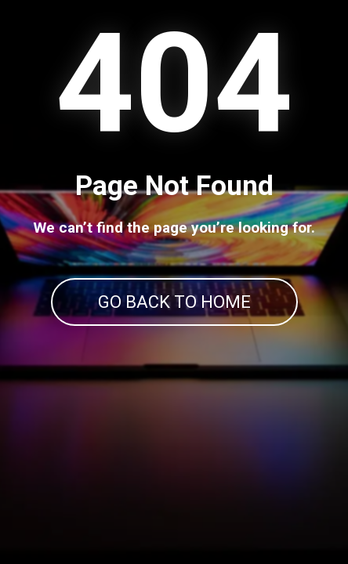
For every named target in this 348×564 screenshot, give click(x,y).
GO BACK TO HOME (174, 302)
